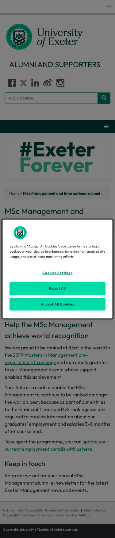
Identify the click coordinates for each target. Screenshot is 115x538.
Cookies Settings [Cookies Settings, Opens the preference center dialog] (57, 272)
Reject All (57, 288)
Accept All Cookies (57, 304)
